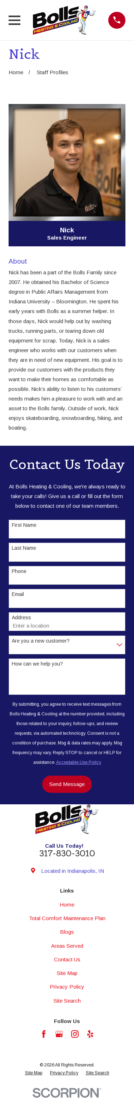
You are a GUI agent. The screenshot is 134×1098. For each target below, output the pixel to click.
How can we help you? (37, 664)
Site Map (67, 973)
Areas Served (67, 946)
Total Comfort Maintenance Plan (67, 918)
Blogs (67, 932)
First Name (24, 525)
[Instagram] (75, 1034)
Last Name (24, 548)
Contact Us (67, 959)
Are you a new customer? (41, 641)
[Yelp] (90, 1034)
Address (21, 617)
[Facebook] (44, 1034)
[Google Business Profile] (59, 1034)
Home (67, 904)
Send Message (67, 784)
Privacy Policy (67, 987)
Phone (19, 571)
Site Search (67, 1001)
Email (18, 594)
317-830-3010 (67, 853)
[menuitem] (34, 1073)
